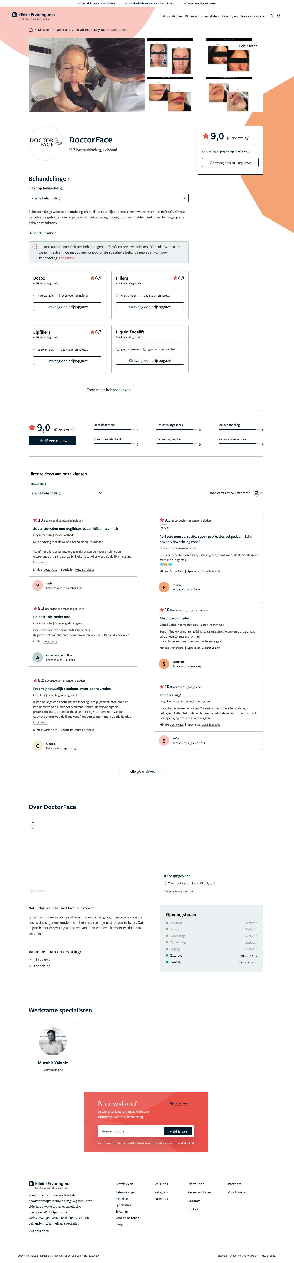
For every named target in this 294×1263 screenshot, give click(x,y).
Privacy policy (268, 1255)
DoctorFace (50, 569)
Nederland (63, 29)
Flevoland (82, 29)
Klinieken (191, 16)
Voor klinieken (237, 1192)
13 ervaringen (46, 295)
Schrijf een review (52, 440)
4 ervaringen (46, 349)
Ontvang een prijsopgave (67, 306)
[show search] (272, 16)
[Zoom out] (33, 828)
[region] (145, 856)
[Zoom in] (33, 822)
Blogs (119, 1224)
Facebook (161, 1198)
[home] (34, 16)
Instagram (161, 1192)
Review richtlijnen (200, 1192)
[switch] (236, 492)
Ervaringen (230, 16)
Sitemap (223, 1255)
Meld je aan (178, 1131)
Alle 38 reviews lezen (147, 771)
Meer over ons (38, 1230)
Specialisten (210, 16)
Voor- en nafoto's (253, 16)
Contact (193, 1209)
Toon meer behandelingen (108, 389)
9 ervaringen (128, 295)
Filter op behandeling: (46, 188)
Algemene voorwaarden (244, 1255)
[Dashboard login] (278, 16)
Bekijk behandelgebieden (46, 283)
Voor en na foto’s (127, 1218)
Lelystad (99, 29)
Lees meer (67, 257)
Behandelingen (171, 16)
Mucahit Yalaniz (84, 569)
